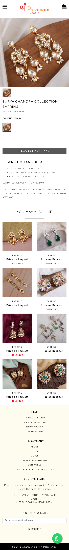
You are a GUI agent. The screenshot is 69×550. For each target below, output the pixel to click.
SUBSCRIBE (34, 529)
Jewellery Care (34, 431)
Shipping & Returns (34, 417)
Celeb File (34, 451)
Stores (34, 455)
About (34, 446)
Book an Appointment (34, 460)
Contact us (34, 465)
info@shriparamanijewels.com (34, 502)
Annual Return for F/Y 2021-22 (34, 469)
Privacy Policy (34, 426)
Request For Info (34, 150)
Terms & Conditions (34, 422)
